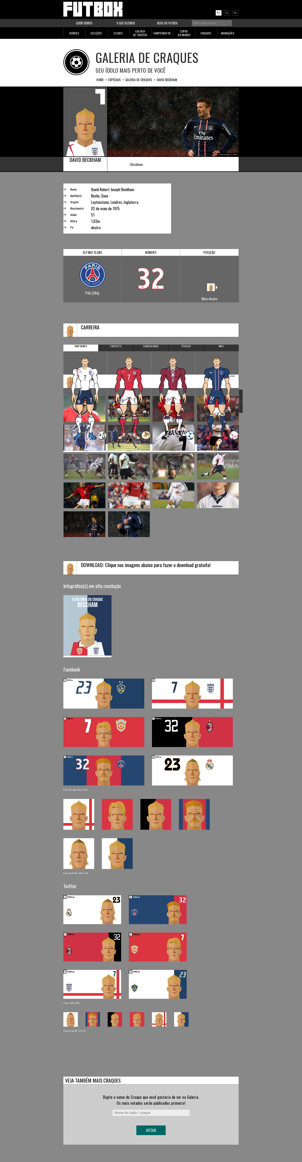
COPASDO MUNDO (184, 33)
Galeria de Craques (147, 57)
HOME (100, 79)
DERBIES (74, 33)
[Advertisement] (210, 207)
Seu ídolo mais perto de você (130, 70)
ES (227, 13)
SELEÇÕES (96, 33)
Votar (151, 1130)
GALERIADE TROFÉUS (140, 33)
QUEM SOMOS (84, 23)
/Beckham (133, 164)
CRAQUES (205, 33)
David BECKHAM (167, 79)
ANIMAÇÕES (228, 33)
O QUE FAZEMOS (126, 23)
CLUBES (118, 33)
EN (235, 13)
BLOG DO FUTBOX (167, 23)
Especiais (114, 79)
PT (218, 13)
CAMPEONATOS (162, 33)
